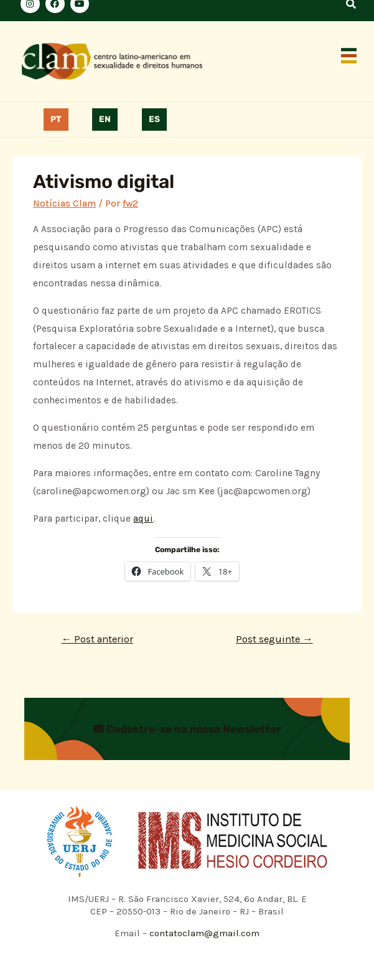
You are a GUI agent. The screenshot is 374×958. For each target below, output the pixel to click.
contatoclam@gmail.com (203, 933)
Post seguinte (274, 639)
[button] (349, 56)
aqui (143, 518)
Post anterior (97, 639)
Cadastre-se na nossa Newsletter (187, 729)
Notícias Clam (64, 203)
